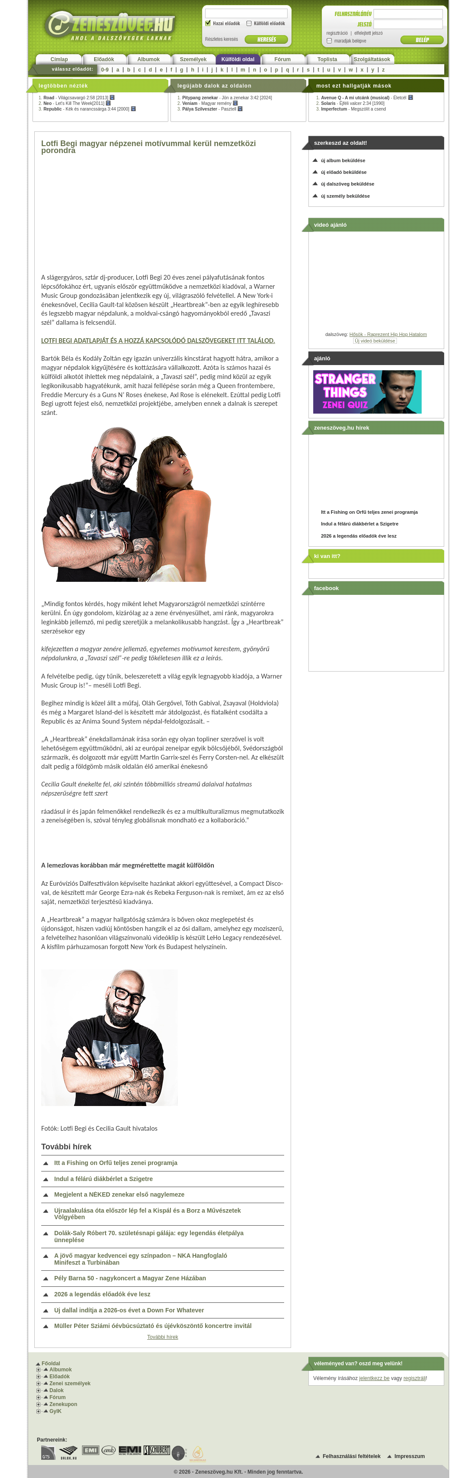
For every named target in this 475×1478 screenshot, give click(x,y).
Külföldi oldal (238, 59)
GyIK (55, 1411)
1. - (77, 97)
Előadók (104, 59)
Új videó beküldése (375, 340)
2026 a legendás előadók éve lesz (102, 1294)
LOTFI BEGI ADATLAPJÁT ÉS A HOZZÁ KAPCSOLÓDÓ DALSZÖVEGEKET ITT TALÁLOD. (158, 340)
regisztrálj (414, 1378)
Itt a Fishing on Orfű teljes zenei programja (115, 1163)
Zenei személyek (70, 1383)
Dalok (56, 1390)
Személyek (193, 59)
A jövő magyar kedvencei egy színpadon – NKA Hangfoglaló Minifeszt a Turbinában (140, 1259)
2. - (75, 103)
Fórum (283, 59)
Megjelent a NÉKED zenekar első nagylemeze (119, 1194)
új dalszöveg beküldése (347, 183)
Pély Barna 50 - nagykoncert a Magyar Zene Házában (130, 1278)
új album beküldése (343, 160)
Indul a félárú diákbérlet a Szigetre (103, 1179)
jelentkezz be (374, 1378)
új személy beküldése (345, 196)
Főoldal (51, 1363)
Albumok (149, 59)
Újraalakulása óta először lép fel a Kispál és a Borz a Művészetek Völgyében (147, 1214)
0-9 (104, 70)
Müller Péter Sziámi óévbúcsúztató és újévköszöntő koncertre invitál (153, 1326)
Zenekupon (63, 1404)
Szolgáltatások (372, 59)
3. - (87, 109)
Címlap (59, 59)
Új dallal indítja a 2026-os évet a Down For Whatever (129, 1310)
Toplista (327, 59)
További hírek (162, 1337)
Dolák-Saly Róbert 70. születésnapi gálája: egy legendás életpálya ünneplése (149, 1236)
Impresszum (409, 1456)
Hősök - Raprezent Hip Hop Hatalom (388, 334)
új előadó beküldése (344, 172)
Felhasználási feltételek (351, 1456)
